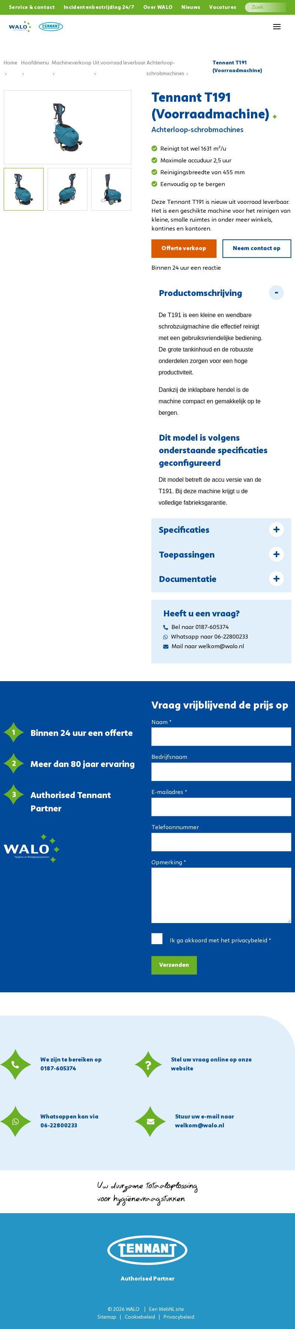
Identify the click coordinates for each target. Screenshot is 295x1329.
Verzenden (174, 965)
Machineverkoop (71, 63)
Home (10, 63)
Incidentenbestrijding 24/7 (99, 7)
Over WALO (157, 7)
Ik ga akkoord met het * (220, 941)
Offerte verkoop (183, 249)
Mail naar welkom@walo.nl (203, 647)
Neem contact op (257, 249)
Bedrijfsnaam (169, 757)
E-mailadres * (169, 792)
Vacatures (222, 7)
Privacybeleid (179, 1317)
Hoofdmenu (35, 63)
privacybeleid (249, 941)
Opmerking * (168, 863)
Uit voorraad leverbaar (119, 63)
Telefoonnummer (175, 828)
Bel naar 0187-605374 (196, 627)
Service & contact (32, 7)
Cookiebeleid (140, 1317)
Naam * (161, 723)
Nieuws (190, 7)
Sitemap (106, 1317)
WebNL (167, 1309)
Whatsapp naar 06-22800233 (205, 637)
